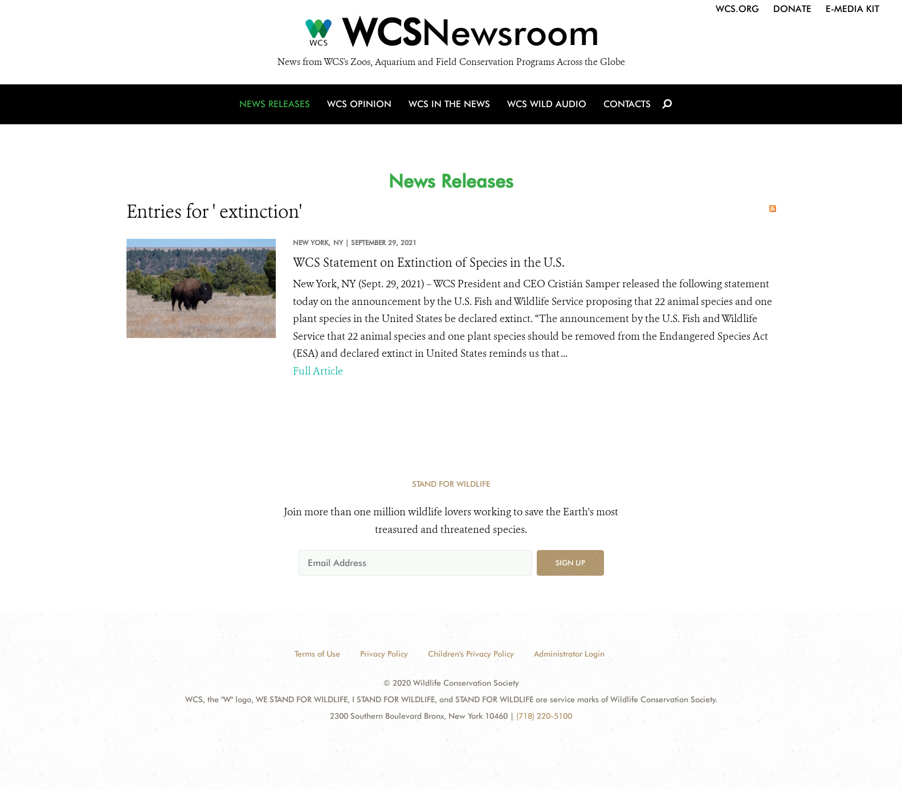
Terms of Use (317, 653)
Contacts (627, 104)
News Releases (274, 104)
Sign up (570, 562)
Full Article (318, 371)
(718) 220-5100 (544, 715)
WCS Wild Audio (546, 104)
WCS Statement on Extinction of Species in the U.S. (429, 263)
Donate (792, 8)
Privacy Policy (384, 653)
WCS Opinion (359, 104)
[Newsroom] (451, 35)
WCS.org (737, 8)
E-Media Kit (852, 8)
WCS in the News (449, 104)
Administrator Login (569, 653)
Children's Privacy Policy (471, 653)
